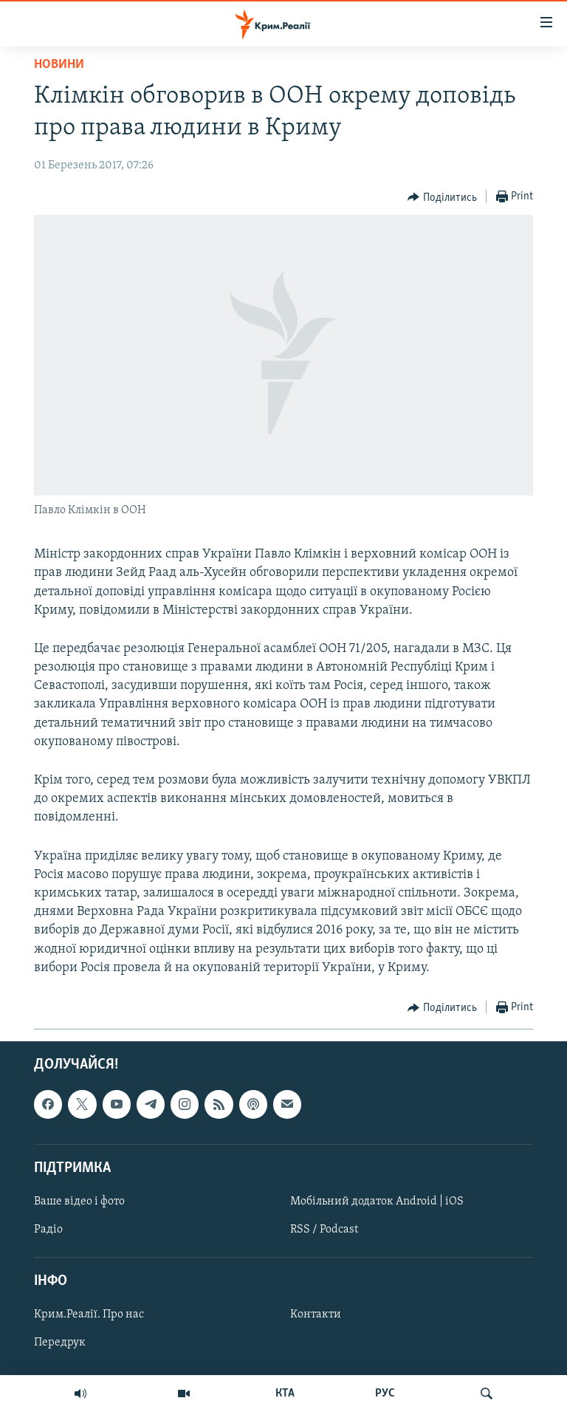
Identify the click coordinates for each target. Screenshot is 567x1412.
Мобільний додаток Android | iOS (377, 1201)
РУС (385, 1393)
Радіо (48, 1230)
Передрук (60, 1342)
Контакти (315, 1314)
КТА (285, 1393)
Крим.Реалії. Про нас (89, 1314)
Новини (59, 65)
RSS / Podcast (324, 1230)
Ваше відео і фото (79, 1201)
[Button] (442, 197)
